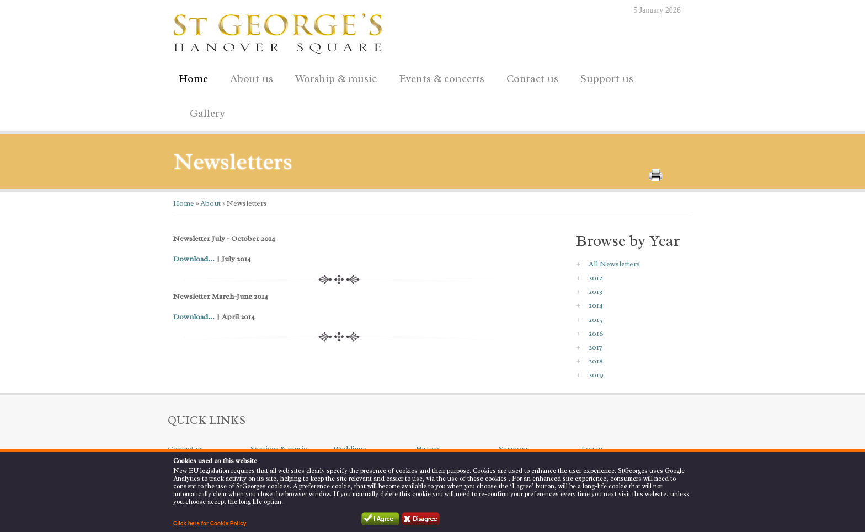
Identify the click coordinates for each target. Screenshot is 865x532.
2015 (595, 319)
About (210, 203)
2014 (596, 305)
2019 (596, 374)
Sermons (514, 448)
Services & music (278, 448)
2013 (595, 291)
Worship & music (333, 76)
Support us (604, 76)
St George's (278, 31)
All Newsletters (614, 263)
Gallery (207, 113)
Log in (591, 448)
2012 (595, 277)
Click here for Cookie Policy (209, 523)
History (428, 448)
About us (249, 76)
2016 (596, 333)
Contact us (529, 76)
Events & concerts (441, 78)
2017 (595, 347)
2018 (596, 361)
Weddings (349, 448)
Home (193, 78)
